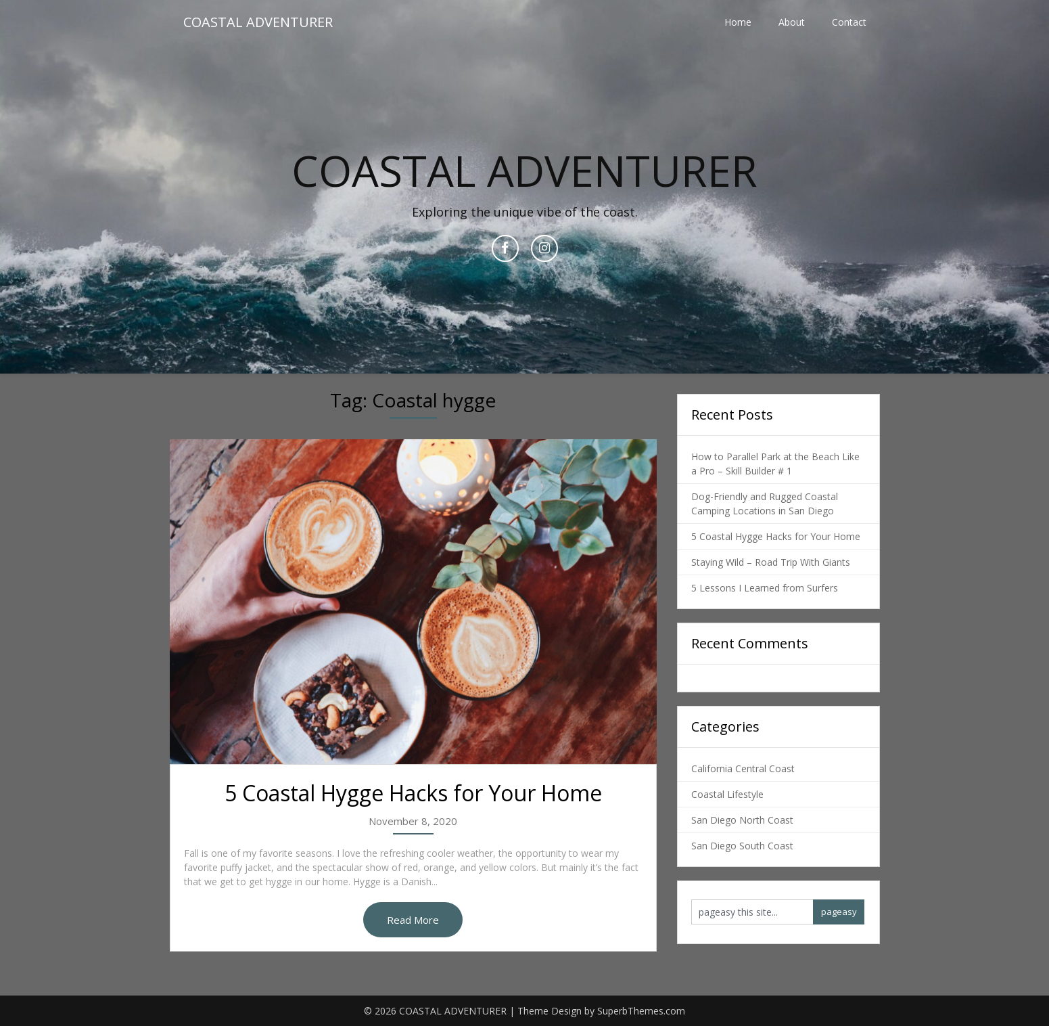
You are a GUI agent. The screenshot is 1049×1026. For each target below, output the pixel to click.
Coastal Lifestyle (727, 794)
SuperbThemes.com (641, 1010)
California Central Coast (743, 768)
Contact (849, 22)
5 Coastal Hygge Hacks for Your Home (413, 792)
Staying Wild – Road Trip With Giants (770, 562)
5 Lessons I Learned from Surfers (764, 587)
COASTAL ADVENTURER (258, 22)
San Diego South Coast (742, 845)
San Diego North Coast (742, 819)
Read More (413, 920)
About (791, 22)
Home (737, 22)
